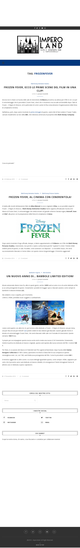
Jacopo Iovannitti (43, 94)
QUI (25, 331)
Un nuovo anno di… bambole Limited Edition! (40, 276)
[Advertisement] (40, 494)
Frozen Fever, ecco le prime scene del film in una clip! (40, 89)
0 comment (23, 179)
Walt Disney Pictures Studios (51, 193)
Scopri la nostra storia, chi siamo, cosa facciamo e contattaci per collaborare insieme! (31, 440)
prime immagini (36, 112)
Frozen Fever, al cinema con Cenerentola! (40, 197)
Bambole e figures (34, 273)
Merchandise (47, 273)
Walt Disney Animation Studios (40, 84)
